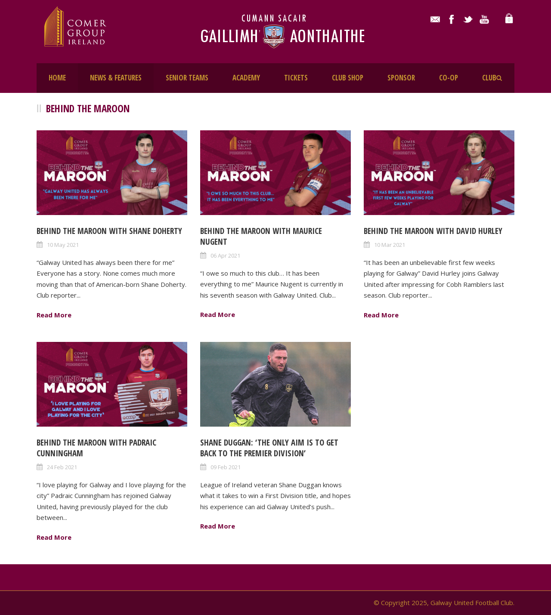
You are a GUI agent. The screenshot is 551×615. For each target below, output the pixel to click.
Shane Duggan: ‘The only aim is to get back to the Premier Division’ (269, 448)
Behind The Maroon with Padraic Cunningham (96, 448)
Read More (54, 315)
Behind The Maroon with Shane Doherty (109, 231)
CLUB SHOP (347, 78)
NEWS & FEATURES (116, 78)
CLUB (489, 78)
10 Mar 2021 (389, 245)
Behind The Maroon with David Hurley (433, 231)
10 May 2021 (63, 245)
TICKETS (296, 78)
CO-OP (448, 78)
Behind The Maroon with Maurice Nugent (261, 236)
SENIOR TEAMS (187, 78)
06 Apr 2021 (225, 255)
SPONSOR (401, 78)
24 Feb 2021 (62, 467)
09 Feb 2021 (225, 467)
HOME (57, 78)
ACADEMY (246, 78)
